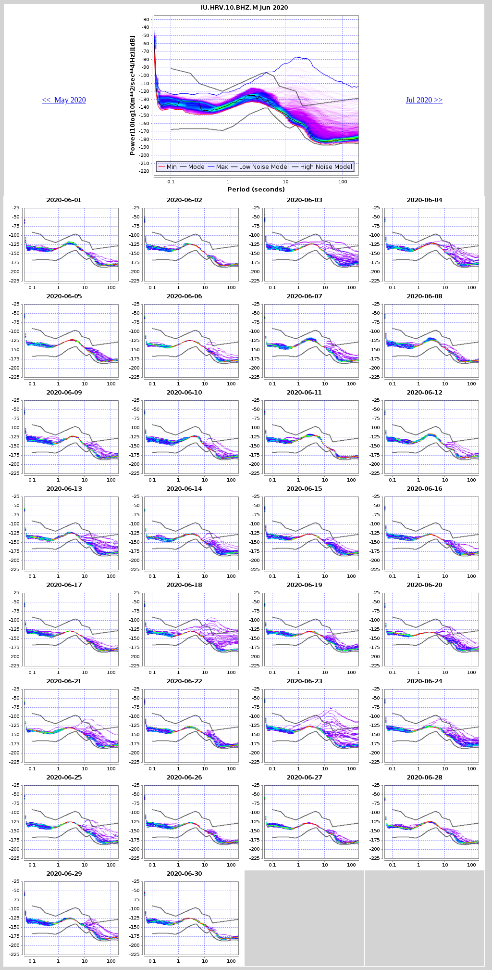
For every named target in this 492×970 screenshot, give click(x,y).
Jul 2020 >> (424, 100)
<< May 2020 (64, 100)
